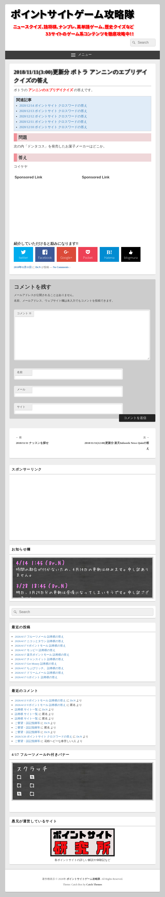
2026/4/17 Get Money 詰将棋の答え (36, 664)
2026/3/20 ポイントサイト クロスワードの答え (43, 737)
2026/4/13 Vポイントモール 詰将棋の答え (40, 700)
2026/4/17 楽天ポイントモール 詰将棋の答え (42, 655)
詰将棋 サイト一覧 (26, 709)
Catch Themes (94, 884)
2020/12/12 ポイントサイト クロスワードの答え (53, 116)
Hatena (109, 257)
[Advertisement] (47, 208)
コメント (24, 313)
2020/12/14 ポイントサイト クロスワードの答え (53, 105)
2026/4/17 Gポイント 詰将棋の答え (36, 677)
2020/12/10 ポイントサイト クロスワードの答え (53, 127)
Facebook (45, 257)
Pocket (88, 257)
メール (21, 389)
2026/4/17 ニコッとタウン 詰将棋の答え (39, 641)
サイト (21, 407)
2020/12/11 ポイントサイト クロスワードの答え (53, 121)
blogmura (130, 257)
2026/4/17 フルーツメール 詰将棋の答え (39, 637)
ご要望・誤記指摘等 (27, 723)
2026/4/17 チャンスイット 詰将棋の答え (39, 659)
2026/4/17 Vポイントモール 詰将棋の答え (40, 646)
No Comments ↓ (61, 267)
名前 (20, 372)
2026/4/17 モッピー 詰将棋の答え (35, 650)
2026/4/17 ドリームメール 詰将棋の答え (39, 673)
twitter (23, 257)
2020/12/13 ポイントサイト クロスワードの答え (53, 111)
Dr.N (38, 267)
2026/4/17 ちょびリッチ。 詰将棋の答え (39, 668)
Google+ (66, 257)
